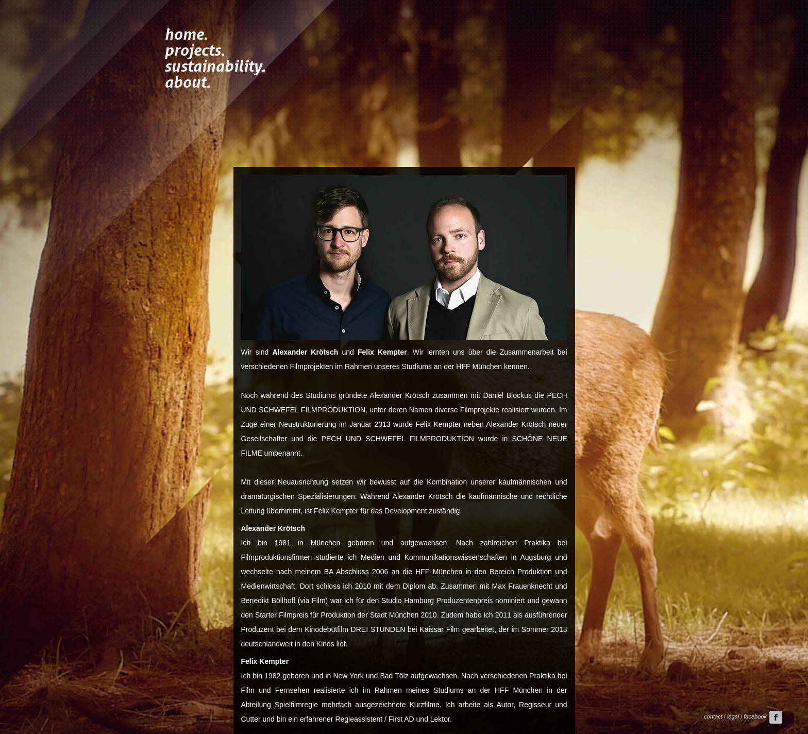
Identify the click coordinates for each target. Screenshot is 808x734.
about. (187, 81)
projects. (194, 49)
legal (733, 716)
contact (713, 716)
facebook (763, 716)
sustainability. (215, 65)
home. (186, 33)
